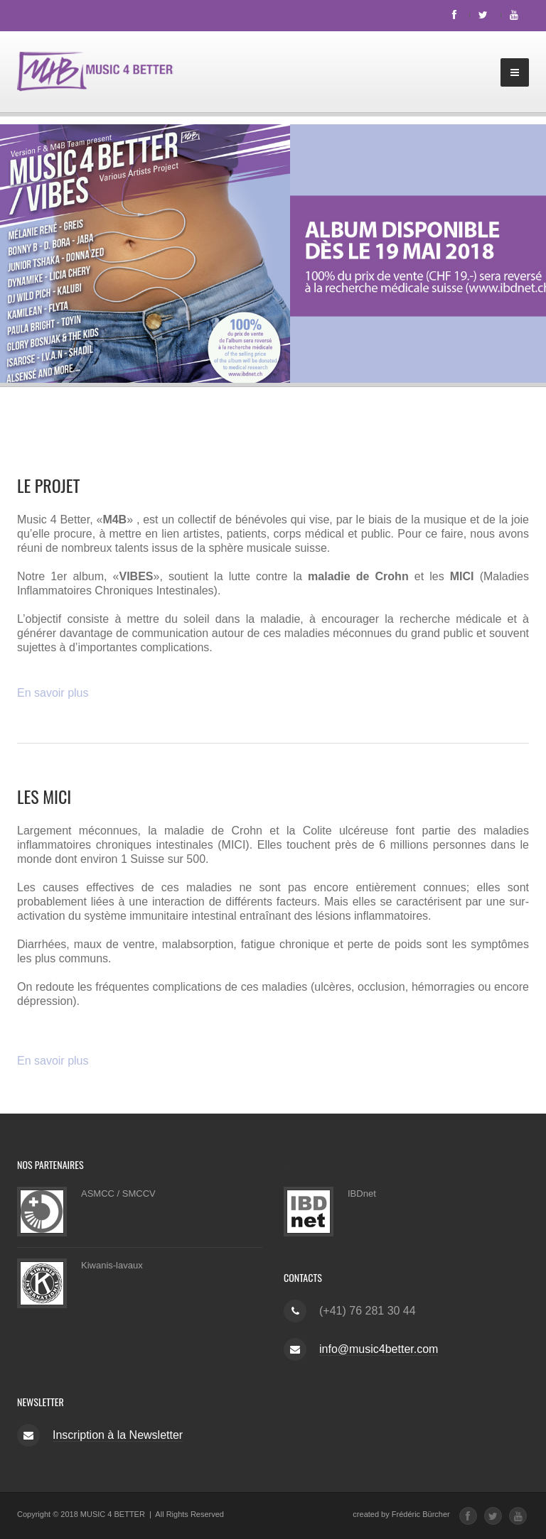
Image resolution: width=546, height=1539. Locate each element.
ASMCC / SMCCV (118, 1193)
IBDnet (362, 1193)
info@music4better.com (378, 1349)
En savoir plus (53, 693)
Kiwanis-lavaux (112, 1265)
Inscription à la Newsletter (118, 1435)
